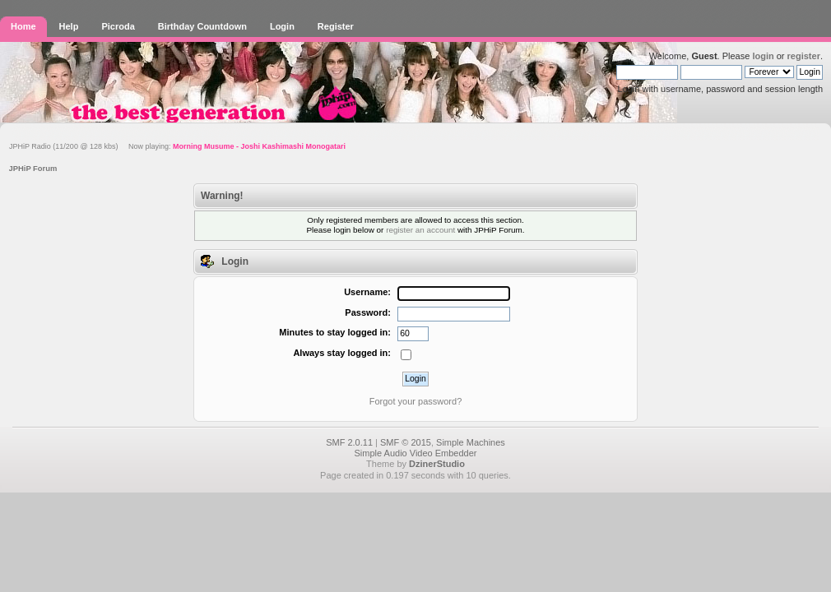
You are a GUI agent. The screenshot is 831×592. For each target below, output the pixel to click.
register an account (420, 229)
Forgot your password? (415, 401)
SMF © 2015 (405, 442)
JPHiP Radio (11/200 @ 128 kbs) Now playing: (177, 146)
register (803, 56)
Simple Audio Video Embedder (415, 453)
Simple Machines (470, 442)
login (762, 56)
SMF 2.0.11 (349, 442)
